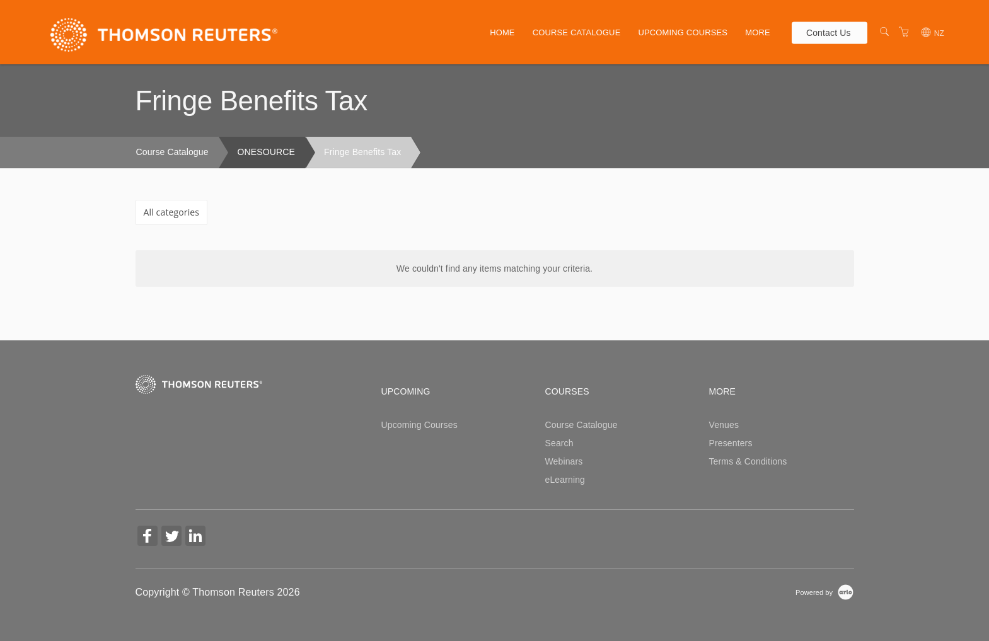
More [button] (757, 32)
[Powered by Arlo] (824, 592)
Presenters (730, 443)
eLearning (565, 480)
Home (502, 32)
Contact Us (828, 32)
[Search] (884, 32)
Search (559, 443)
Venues (723, 425)
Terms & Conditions (747, 461)
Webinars (563, 461)
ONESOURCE (267, 152)
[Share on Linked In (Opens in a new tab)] (195, 537)
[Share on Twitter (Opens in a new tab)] (171, 537)
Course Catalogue (577, 32)
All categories (172, 212)
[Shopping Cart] (904, 32)
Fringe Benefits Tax (362, 152)
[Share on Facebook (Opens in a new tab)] (147, 537)
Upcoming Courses (682, 32)
